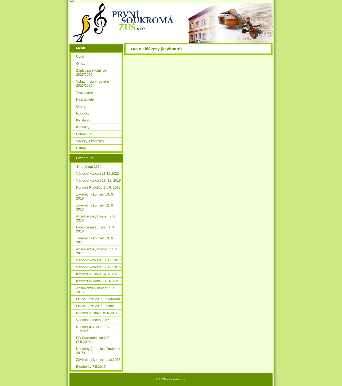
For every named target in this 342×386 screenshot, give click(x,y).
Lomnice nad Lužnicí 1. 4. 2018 (95, 229)
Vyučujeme (84, 92)
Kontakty (83, 127)
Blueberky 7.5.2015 (91, 367)
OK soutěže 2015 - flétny (95, 306)
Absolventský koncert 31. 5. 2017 (97, 251)
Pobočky (82, 113)
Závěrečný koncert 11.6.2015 (98, 360)
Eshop (81, 148)
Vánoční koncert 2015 (93, 320)
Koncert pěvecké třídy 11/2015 (92, 329)
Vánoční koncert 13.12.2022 (97, 173)
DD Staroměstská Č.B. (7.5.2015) (93, 340)
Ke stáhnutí (85, 120)
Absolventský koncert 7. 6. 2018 (96, 218)
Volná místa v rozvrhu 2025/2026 (92, 83)
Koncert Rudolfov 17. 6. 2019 (98, 187)
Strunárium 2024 (89, 167)
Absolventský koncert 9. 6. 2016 (96, 290)
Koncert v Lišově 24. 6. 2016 (97, 274)
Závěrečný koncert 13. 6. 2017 (95, 240)
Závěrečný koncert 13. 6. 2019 (95, 196)
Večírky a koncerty (90, 141)
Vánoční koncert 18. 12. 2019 (98, 180)
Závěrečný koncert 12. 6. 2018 (95, 207)
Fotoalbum (84, 134)
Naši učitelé (85, 99)
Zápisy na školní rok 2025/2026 (91, 72)
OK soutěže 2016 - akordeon (98, 299)
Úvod (80, 57)
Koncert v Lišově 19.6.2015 (97, 313)
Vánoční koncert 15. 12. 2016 (98, 267)
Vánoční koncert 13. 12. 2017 (98, 260)
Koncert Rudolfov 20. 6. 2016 (98, 281)
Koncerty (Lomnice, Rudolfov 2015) (98, 351)
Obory (81, 106)
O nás (80, 64)
